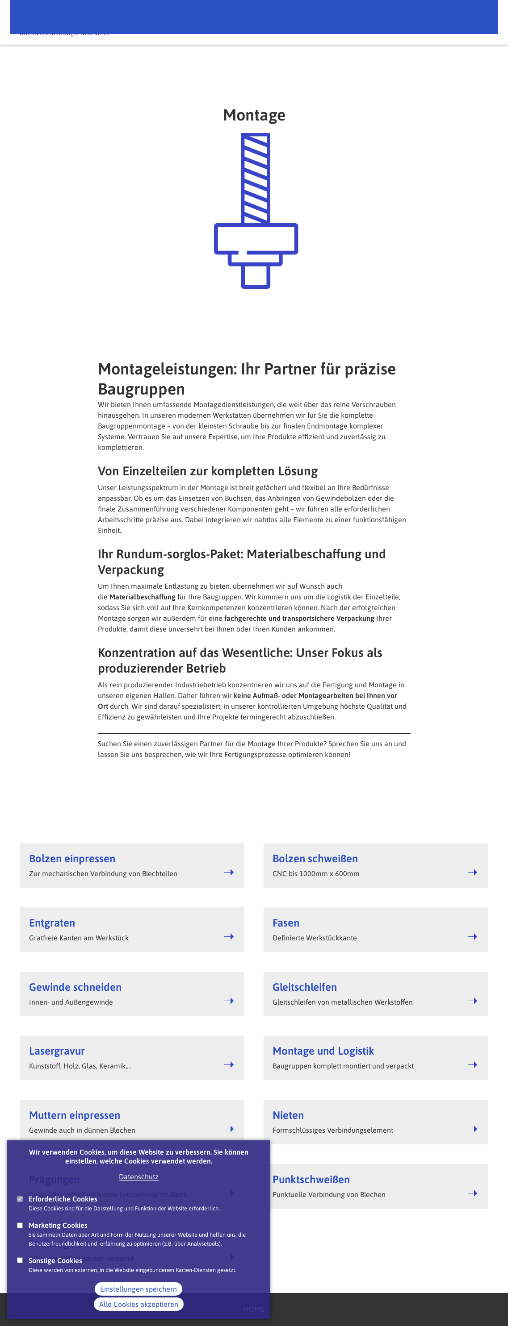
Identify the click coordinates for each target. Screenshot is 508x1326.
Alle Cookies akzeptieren (138, 1312)
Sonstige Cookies (55, 1268)
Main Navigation (479, 22)
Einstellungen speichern (138, 1297)
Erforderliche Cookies (63, 1206)
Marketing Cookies (58, 1233)
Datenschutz (139, 1184)
